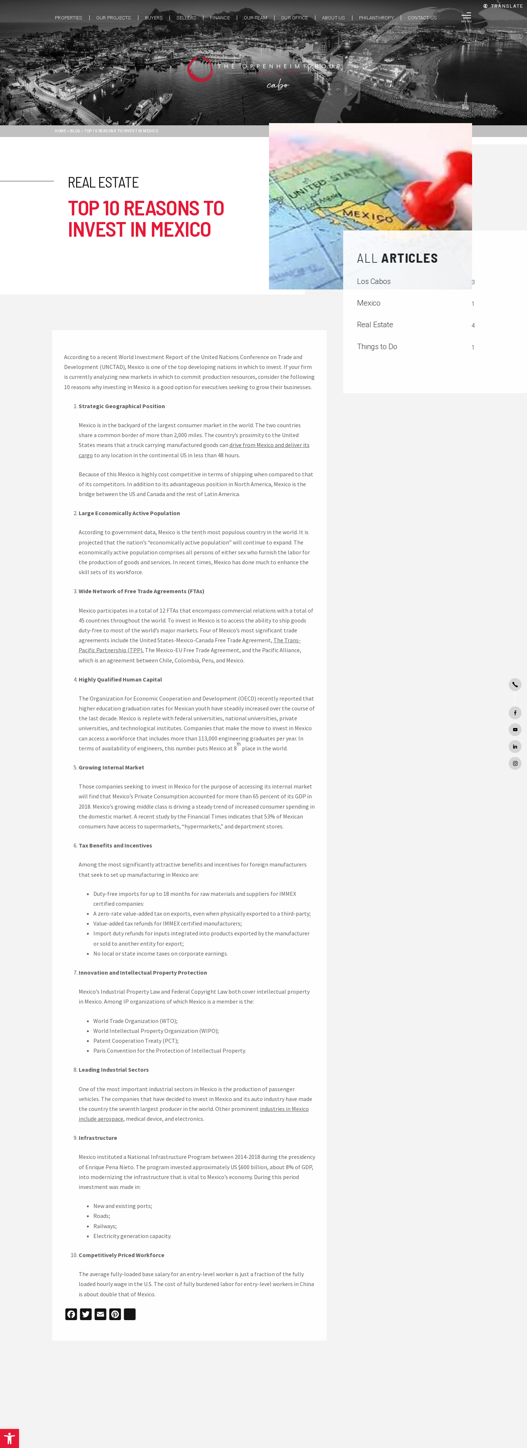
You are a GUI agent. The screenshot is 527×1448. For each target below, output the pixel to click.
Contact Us (422, 17)
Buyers (154, 17)
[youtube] (515, 729)
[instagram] (515, 763)
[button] (9, 1438)
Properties (68, 17)
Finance (220, 17)
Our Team (255, 17)
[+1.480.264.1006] (515, 684)
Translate (503, 6)
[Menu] (466, 17)
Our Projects (113, 17)
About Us (333, 17)
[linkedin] (515, 746)
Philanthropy (376, 17)
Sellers (186, 17)
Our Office (294, 17)
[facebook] (515, 712)
